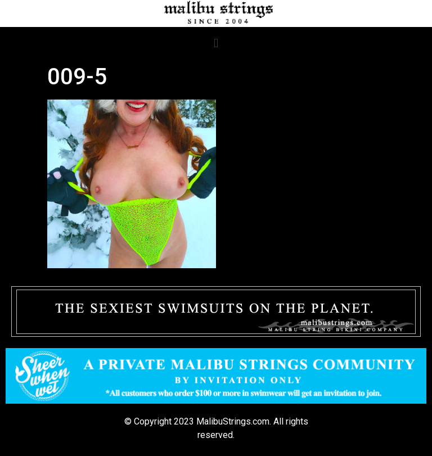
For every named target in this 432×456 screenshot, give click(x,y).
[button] (215, 43)
